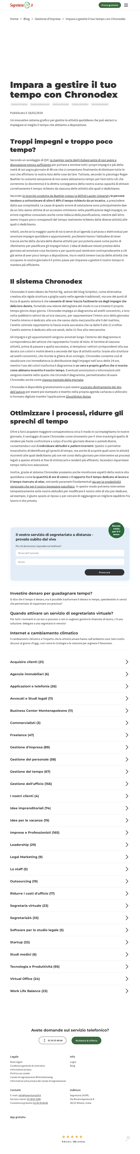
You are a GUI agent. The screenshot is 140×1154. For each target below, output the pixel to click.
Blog (72, 1065)
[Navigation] (126, 5)
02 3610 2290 (34, 1099)
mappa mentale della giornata (62, 380)
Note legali (16, 1061)
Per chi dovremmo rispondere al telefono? (38, 546)
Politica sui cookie (20, 1073)
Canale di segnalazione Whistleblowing (31, 1077)
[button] (14, 18)
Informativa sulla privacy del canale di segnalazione (38, 1080)
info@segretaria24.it (29, 1095)
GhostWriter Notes (78, 396)
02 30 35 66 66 (40, 1102)
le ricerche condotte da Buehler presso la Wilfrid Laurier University (66, 196)
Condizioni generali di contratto (27, 1065)
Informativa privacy (20, 1069)
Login (73, 1061)
